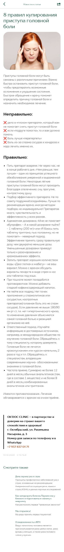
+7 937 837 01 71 (18, 447)
